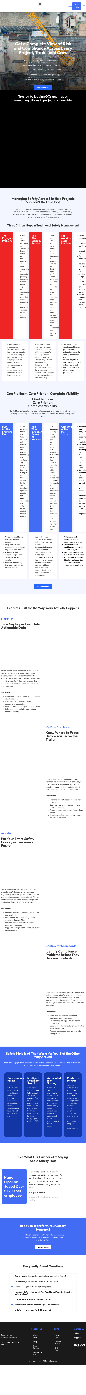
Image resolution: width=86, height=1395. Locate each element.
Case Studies (36, 1347)
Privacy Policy (58, 1336)
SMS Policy (57, 1349)
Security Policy (58, 1343)
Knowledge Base (37, 1353)
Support (77, 1337)
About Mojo (35, 1336)
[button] (40, 4)
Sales (76, 1333)
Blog (35, 1342)
